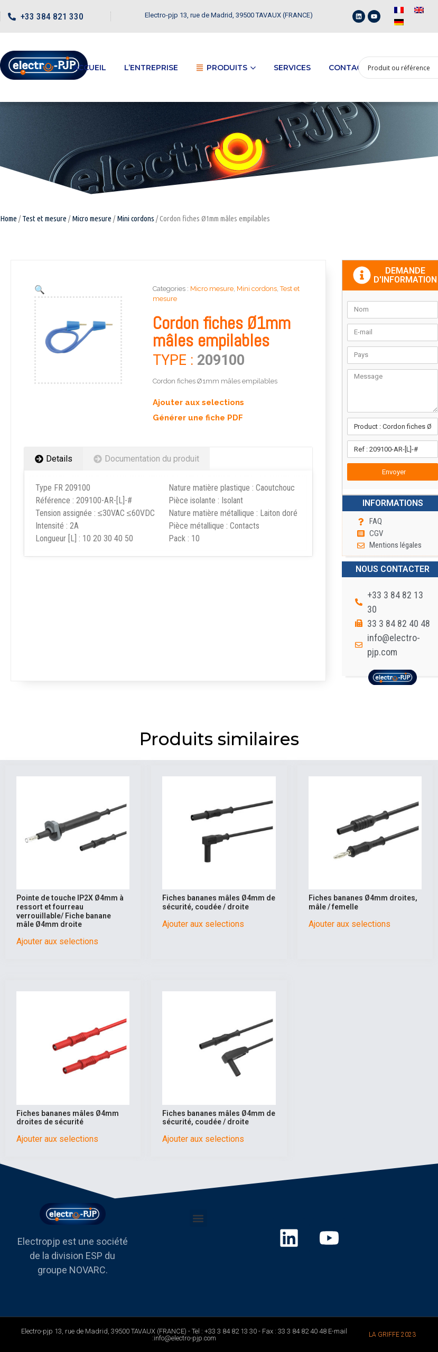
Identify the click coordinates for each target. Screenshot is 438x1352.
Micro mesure (91, 218)
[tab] (53, 459)
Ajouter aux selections (198, 402)
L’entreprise (151, 67)
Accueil (89, 67)
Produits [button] (226, 67)
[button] (198, 1218)
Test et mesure (44, 218)
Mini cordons (135, 218)
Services (292, 67)
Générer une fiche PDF (198, 417)
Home (8, 218)
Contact (348, 67)
